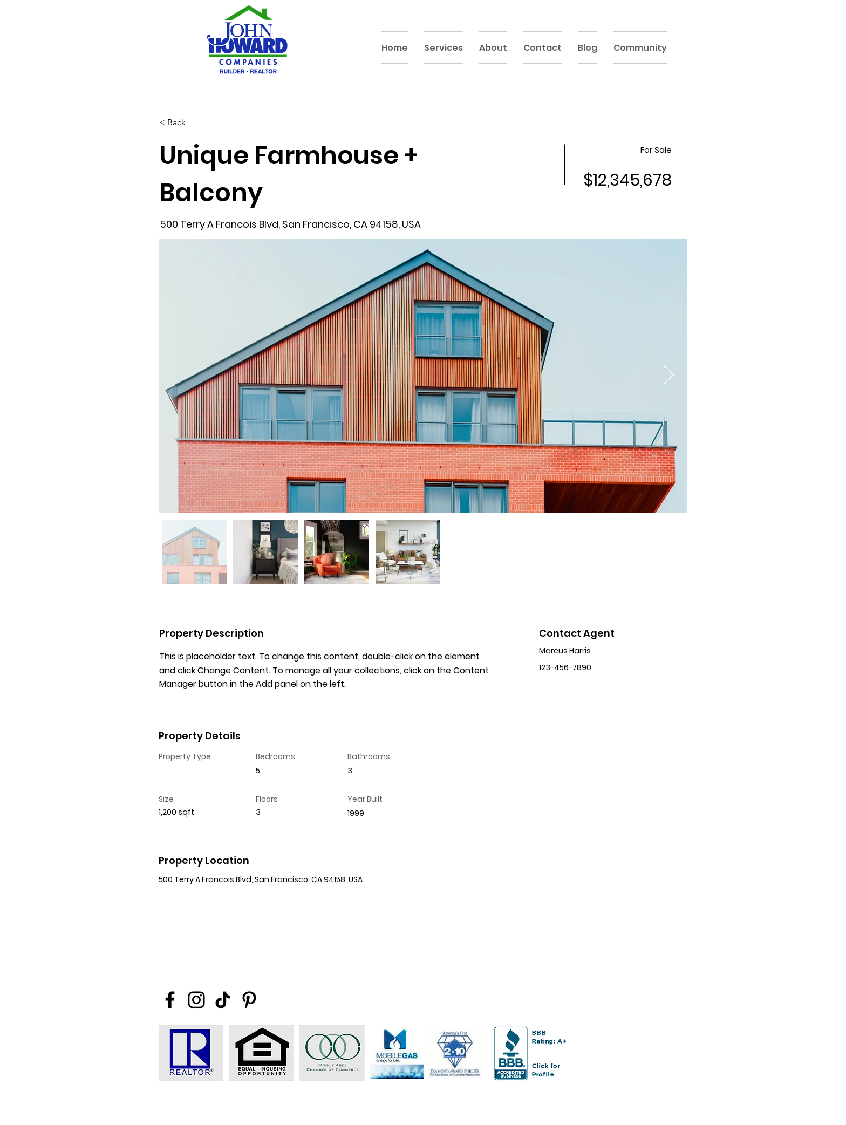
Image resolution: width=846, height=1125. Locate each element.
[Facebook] (170, 999)
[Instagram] (196, 999)
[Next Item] (669, 375)
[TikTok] (223, 999)
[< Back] (197, 122)
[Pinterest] (249, 999)
